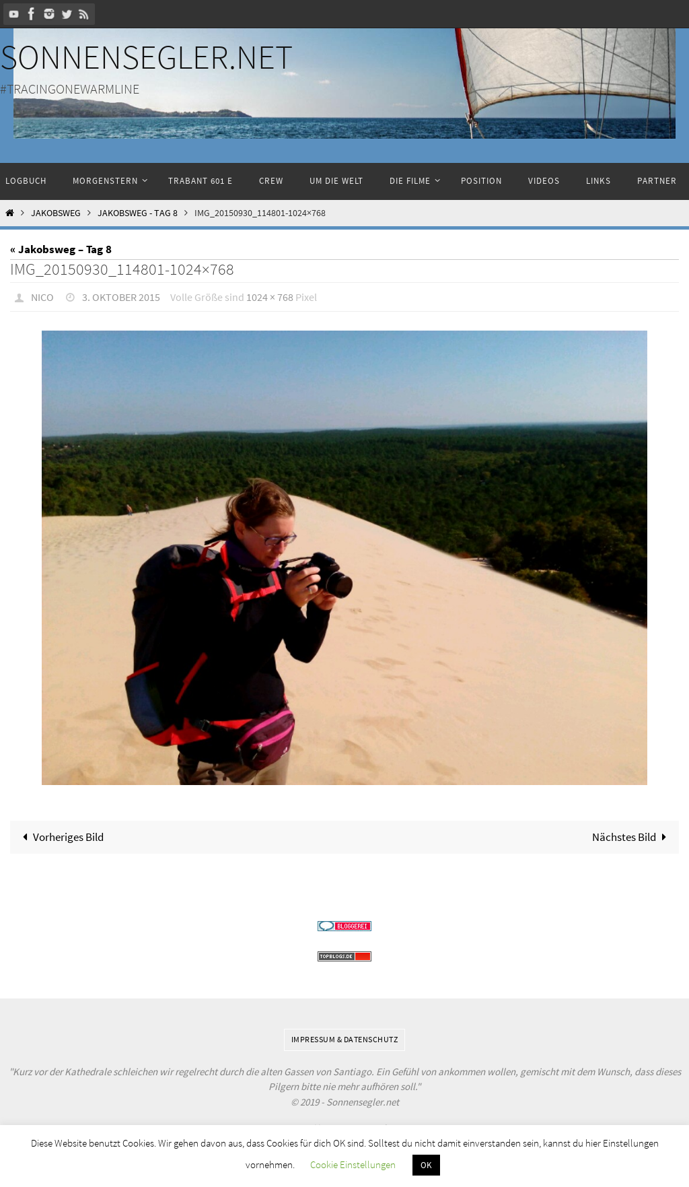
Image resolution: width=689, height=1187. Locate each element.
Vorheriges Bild (60, 836)
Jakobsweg (56, 213)
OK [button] (426, 1165)
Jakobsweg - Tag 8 (138, 213)
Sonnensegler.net (146, 57)
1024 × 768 (269, 297)
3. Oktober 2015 (121, 297)
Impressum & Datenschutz (344, 1039)
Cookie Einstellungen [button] (353, 1164)
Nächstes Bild (632, 836)
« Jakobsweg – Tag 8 (61, 249)
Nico (42, 297)
